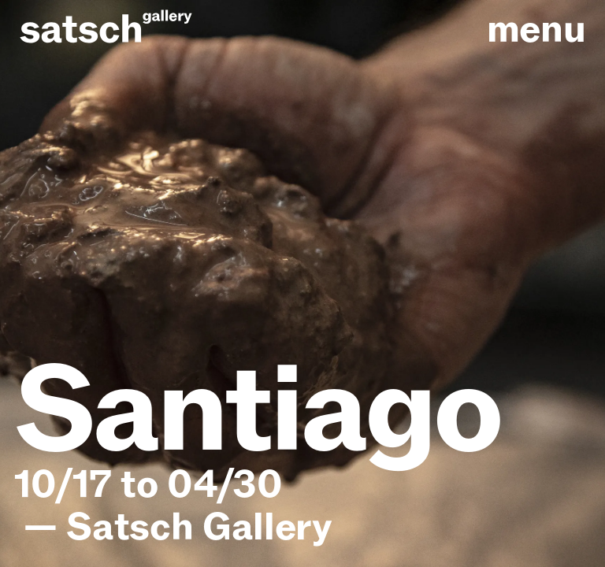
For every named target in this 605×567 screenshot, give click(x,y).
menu (536, 30)
